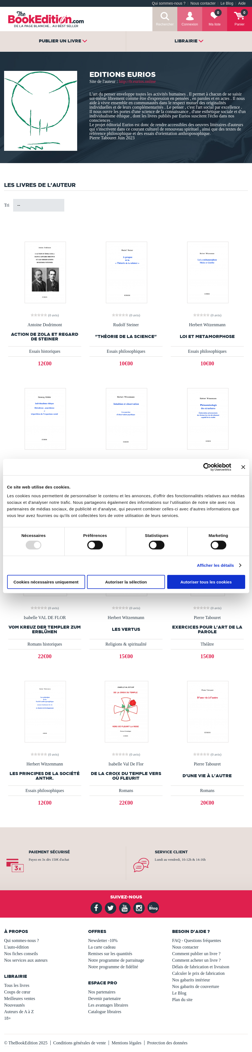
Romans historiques (44, 644)
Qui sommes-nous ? (169, 3)
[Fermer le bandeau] (243, 467)
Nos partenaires (101, 992)
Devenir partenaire (104, 998)
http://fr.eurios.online (137, 81)
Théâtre (207, 644)
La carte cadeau (101, 947)
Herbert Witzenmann (207, 325)
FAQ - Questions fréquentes (196, 940)
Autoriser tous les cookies (206, 581)
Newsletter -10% (103, 940)
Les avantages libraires (108, 1005)
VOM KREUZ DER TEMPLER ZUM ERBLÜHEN (44, 629)
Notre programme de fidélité (113, 966)
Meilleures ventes (19, 998)
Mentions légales (126, 1043)
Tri (6, 205)
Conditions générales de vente (79, 1043)
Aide (242, 3)
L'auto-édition (16, 947)
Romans (126, 790)
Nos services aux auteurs (26, 960)
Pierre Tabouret (207, 617)
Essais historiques (44, 351)
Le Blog (227, 3)
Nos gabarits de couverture (195, 986)
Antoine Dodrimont (45, 325)
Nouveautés (14, 1005)
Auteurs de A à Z (19, 1011)
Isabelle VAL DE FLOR (45, 617)
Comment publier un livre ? (196, 953)
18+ (7, 1018)
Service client (171, 852)
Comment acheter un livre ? (196, 960)
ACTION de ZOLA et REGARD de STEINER (44, 336)
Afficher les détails (215, 565)
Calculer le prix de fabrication (198, 973)
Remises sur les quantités (110, 953)
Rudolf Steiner (126, 325)
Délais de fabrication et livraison (200, 966)
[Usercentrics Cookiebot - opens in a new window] (207, 467)
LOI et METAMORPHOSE (207, 336)
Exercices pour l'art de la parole (207, 629)
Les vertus (126, 629)
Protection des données (167, 1043)
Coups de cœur (17, 992)
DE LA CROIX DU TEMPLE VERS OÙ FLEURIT (126, 776)
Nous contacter (203, 3)
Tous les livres (16, 985)
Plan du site (182, 999)
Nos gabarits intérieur (191, 980)
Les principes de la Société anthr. (45, 776)
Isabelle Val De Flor (125, 764)
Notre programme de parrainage (116, 960)
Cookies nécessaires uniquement (46, 581)
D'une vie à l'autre (207, 775)
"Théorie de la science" (126, 336)
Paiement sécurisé (49, 852)
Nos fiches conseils (21, 953)
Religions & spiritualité (125, 644)
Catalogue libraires (104, 1011)
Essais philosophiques (126, 351)
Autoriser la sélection (126, 581)
